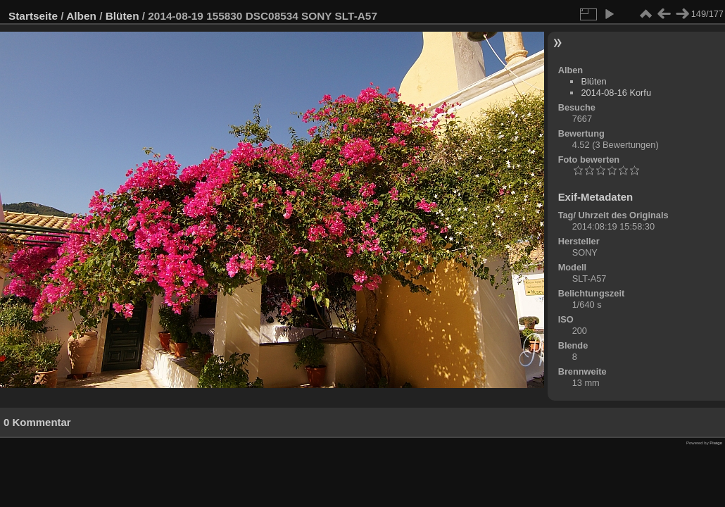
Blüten (122, 16)
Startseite (33, 16)
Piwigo (716, 443)
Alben (81, 16)
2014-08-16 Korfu (616, 92)
